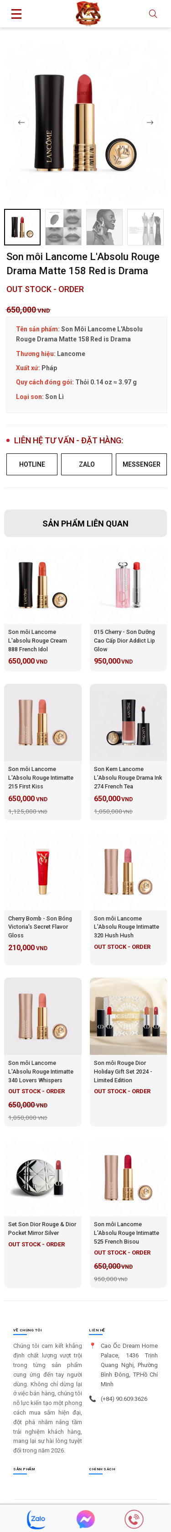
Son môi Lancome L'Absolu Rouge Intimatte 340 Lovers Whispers (40, 1071)
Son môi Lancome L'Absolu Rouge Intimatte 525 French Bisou (126, 1233)
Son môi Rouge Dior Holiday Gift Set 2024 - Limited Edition (123, 1071)
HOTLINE (32, 464)
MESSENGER (142, 464)
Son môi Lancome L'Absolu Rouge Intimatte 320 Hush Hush (126, 927)
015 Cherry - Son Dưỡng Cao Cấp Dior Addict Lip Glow (124, 640)
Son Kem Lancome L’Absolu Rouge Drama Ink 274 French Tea (128, 778)
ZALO (87, 464)
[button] (150, 123)
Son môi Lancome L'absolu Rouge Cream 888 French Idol (37, 640)
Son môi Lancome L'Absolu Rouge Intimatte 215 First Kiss (40, 778)
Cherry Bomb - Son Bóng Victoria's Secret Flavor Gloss (40, 927)
